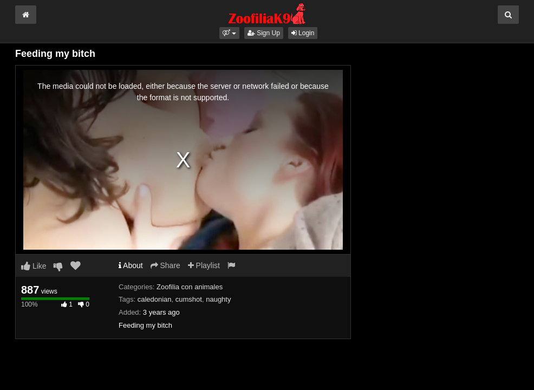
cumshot (188, 299)
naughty (218, 299)
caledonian (155, 299)
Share (165, 265)
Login (303, 33)
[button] (229, 33)
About (131, 265)
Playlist (204, 265)
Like (34, 266)
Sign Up (264, 33)
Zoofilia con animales (190, 287)
